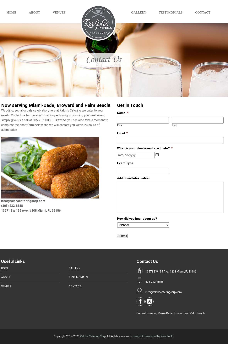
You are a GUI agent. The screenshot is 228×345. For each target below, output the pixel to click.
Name (122, 113)
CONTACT (202, 12)
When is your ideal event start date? (145, 148)
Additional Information (133, 178)
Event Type (125, 163)
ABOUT (34, 12)
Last (174, 125)
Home (11, 12)
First (120, 125)
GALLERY (138, 12)
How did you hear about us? (137, 219)
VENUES (59, 12)
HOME (5, 268)
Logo (98, 23)
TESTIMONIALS (171, 12)
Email (122, 133)
